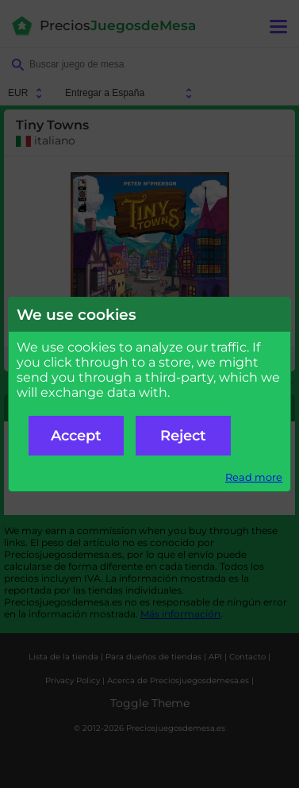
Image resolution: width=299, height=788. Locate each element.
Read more (253, 477)
